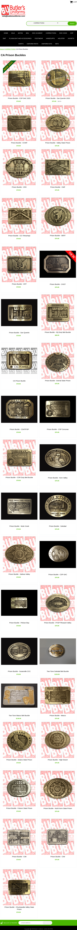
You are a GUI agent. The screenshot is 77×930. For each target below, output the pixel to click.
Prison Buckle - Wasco (58, 715)
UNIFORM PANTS (32, 44)
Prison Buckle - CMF (57, 187)
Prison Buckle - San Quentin (19, 332)
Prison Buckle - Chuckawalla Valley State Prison (19, 908)
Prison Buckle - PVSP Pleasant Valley (57, 623)
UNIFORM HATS (47, 44)
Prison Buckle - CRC (19, 187)
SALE (13, 33)
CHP (71, 33)
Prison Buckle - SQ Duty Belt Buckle (58, 332)
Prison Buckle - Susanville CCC (19, 671)
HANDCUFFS (50, 38)
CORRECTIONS (51, 33)
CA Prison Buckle (19, 381)
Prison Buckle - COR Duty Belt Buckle (19, 477)
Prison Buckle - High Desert (58, 760)
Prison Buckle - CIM (19, 857)
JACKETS (71, 38)
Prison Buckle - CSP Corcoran (58, 429)
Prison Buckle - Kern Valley (58, 478)
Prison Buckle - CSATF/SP (19, 429)
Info (57, 44)
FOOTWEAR (39, 38)
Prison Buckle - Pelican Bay (19, 623)
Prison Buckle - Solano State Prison (19, 760)
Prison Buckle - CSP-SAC (58, 574)
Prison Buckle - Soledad (57, 526)
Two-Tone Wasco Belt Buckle (19, 715)
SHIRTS (20, 44)
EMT (4, 38)
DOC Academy (37, 33)
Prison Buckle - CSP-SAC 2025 (19, 98)
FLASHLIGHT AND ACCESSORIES (20, 38)
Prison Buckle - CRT (19, 284)
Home (6, 33)
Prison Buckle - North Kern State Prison (58, 808)
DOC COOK (63, 33)
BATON (20, 33)
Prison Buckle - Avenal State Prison (58, 381)
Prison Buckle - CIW (57, 857)
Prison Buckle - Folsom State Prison (19, 808)
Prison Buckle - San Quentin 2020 (58, 98)
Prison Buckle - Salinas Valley (19, 574)
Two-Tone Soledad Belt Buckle (58, 671)
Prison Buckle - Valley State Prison (57, 143)
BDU (27, 33)
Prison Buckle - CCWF (19, 143)
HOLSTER (61, 38)
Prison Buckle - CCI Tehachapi (19, 236)
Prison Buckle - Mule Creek (19, 526)
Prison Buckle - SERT (58, 235)
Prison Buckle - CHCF (58, 284)
